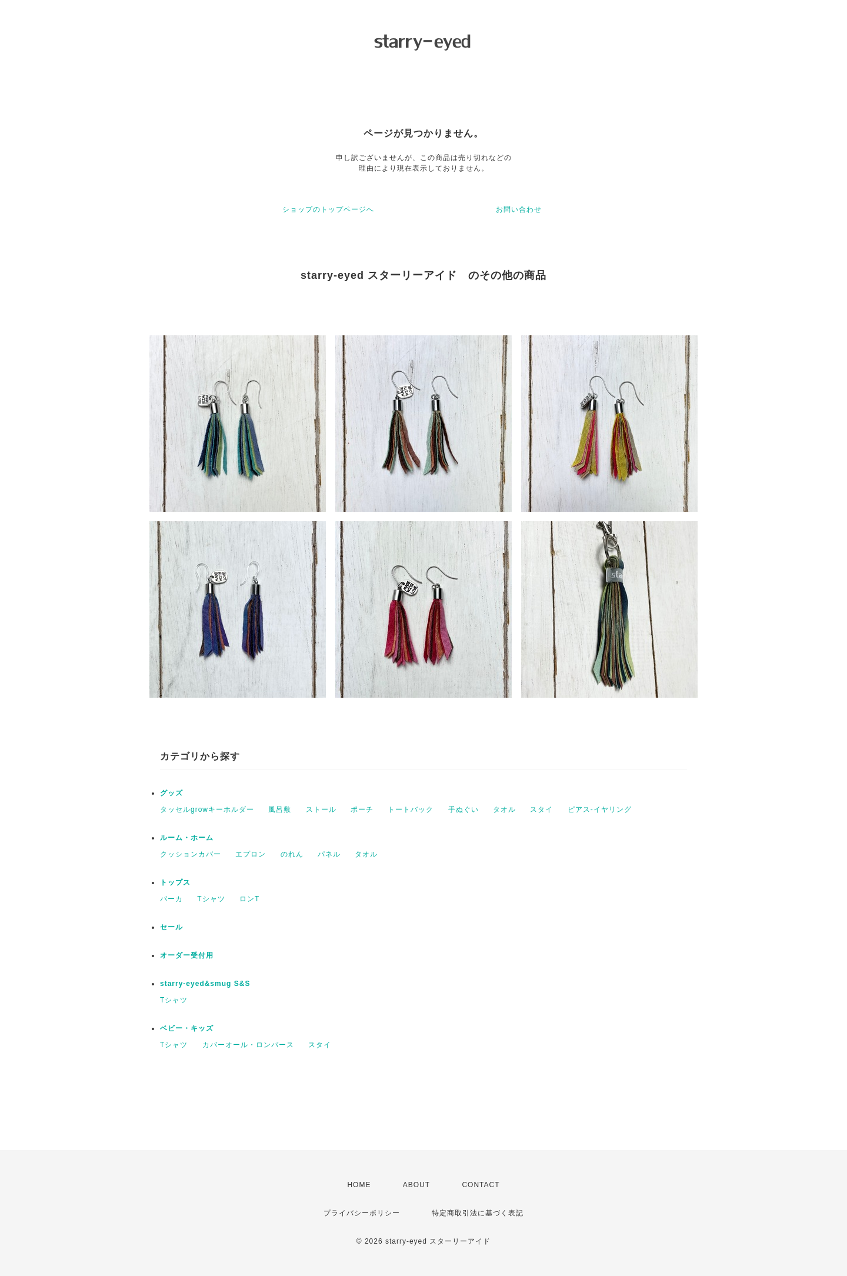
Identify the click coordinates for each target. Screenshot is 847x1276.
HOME (359, 1185)
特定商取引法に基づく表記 (477, 1213)
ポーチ (362, 809)
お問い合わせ (519, 209)
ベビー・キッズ (187, 1028)
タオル (504, 809)
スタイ (541, 809)
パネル (329, 854)
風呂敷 (279, 809)
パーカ (171, 899)
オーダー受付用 (187, 955)
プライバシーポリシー (362, 1213)
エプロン (250, 854)
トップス (175, 882)
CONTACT (480, 1185)
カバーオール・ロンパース (248, 1045)
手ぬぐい (463, 809)
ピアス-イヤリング (600, 809)
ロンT (249, 899)
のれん (292, 854)
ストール (321, 809)
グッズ (171, 793)
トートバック (410, 809)
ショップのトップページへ (328, 209)
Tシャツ (211, 899)
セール (171, 927)
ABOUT (416, 1185)
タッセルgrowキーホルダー (207, 809)
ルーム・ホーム (187, 838)
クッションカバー (190, 854)
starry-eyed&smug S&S (205, 984)
